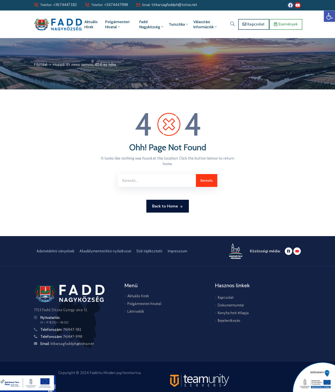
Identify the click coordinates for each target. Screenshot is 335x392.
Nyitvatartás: (50, 317)
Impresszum (177, 251)
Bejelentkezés (229, 320)
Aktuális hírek (91, 24)
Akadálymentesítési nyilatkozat (105, 251)
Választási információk (205, 24)
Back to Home (167, 206)
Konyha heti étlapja (233, 313)
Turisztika (179, 24)
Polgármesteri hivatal (117, 24)
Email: (169, 5)
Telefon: (58, 5)
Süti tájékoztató (149, 251)
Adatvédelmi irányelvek (55, 251)
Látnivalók (135, 311)
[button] (329, 16)
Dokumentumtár (231, 305)
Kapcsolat (226, 297)
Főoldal (40, 64)
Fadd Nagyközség (151, 24)
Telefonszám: (60, 329)
